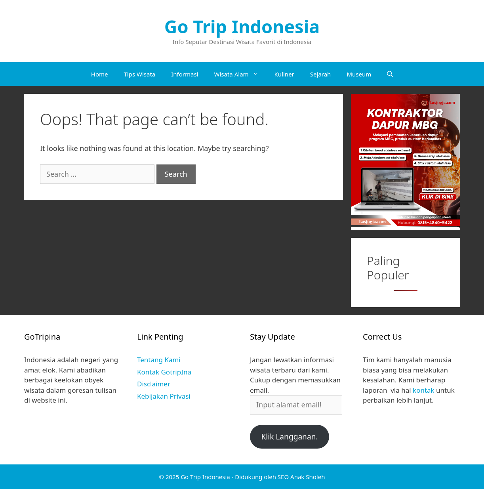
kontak (423, 390)
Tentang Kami (159, 359)
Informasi (184, 74)
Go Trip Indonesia (242, 26)
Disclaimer (153, 383)
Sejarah (320, 74)
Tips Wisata (139, 74)
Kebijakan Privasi (164, 396)
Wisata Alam (240, 74)
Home (99, 74)
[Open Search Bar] (390, 74)
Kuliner (284, 74)
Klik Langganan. (289, 437)
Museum (359, 74)
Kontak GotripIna (164, 371)
